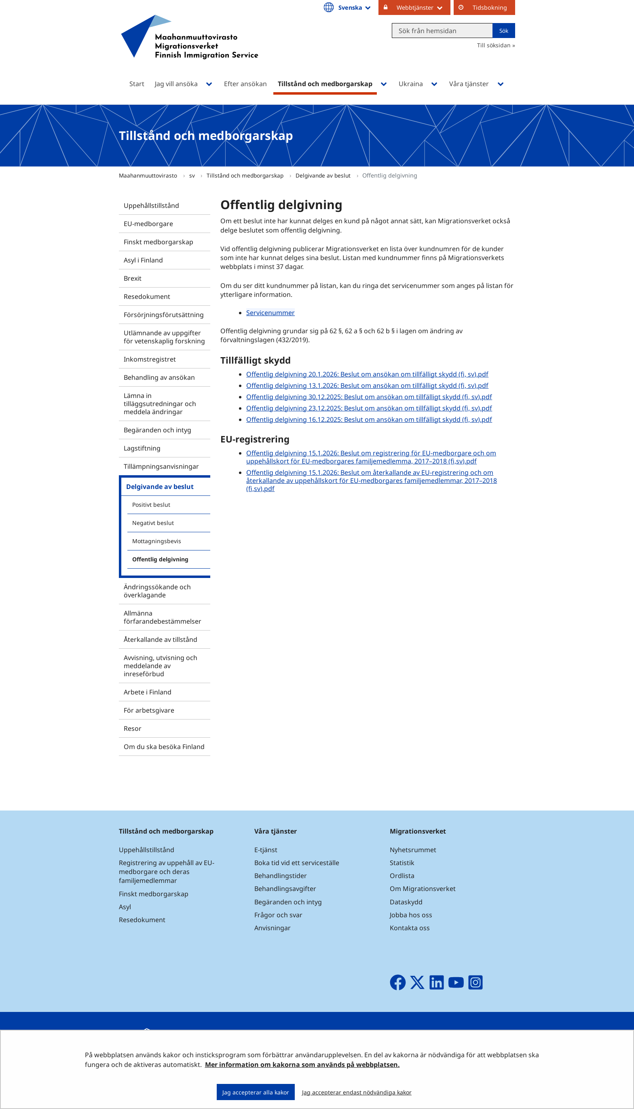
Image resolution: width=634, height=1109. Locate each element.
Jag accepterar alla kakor (255, 1092)
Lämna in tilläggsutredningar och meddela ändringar (160, 403)
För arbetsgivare (149, 710)
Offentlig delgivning (160, 559)
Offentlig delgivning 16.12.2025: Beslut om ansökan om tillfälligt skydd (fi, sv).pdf (369, 419)
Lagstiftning (142, 448)
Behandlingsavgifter (285, 888)
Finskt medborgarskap (158, 241)
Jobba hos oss (411, 914)
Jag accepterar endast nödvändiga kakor (357, 1092)
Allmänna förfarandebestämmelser (162, 617)
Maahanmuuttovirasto (149, 175)
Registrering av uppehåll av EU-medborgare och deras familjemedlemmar (166, 871)
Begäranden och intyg (157, 429)
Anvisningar (272, 927)
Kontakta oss (410, 927)
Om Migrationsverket (423, 888)
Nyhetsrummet (413, 849)
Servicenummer (270, 312)
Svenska (355, 7)
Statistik (402, 862)
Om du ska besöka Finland (164, 746)
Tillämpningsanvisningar (161, 466)
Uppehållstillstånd (151, 205)
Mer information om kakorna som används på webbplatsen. (302, 1064)
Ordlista (402, 875)
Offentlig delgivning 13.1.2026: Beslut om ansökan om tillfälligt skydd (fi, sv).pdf (367, 385)
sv (193, 175)
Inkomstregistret (150, 359)
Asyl (125, 906)
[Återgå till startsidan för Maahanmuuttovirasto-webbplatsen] (189, 47)
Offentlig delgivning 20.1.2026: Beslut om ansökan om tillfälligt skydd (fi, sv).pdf (367, 374)
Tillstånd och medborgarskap (246, 175)
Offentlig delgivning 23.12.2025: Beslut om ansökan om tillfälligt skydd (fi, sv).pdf (369, 408)
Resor (133, 728)
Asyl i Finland (143, 260)
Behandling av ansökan (159, 377)
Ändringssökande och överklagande (157, 590)
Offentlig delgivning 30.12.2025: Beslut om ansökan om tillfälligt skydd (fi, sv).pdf (369, 396)
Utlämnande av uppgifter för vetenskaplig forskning (164, 336)
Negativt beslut (153, 523)
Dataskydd (406, 901)
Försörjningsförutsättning (164, 314)
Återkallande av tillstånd (160, 639)
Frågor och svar (278, 914)
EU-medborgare (148, 223)
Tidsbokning (490, 7)
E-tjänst (265, 849)
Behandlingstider (280, 875)
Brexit (133, 278)
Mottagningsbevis (156, 541)
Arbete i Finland (147, 692)
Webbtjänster (423, 7)
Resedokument (147, 296)
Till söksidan (494, 45)
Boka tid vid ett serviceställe (296, 862)
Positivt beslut (151, 504)
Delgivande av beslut (324, 175)
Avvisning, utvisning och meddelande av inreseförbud (160, 665)
